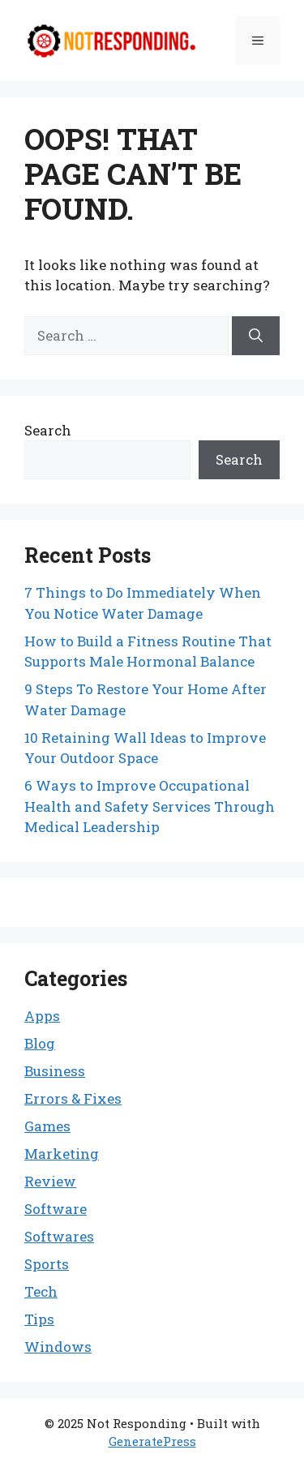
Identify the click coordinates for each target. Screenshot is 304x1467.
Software (55, 1208)
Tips (39, 1319)
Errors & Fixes (73, 1098)
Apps (42, 1015)
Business (54, 1071)
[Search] (256, 335)
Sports (46, 1264)
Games (47, 1126)
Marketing (61, 1153)
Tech (41, 1291)
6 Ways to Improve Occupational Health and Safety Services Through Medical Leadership (149, 806)
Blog (39, 1043)
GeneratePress (152, 1441)
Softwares (59, 1236)
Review (50, 1181)
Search (47, 430)
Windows (58, 1346)
